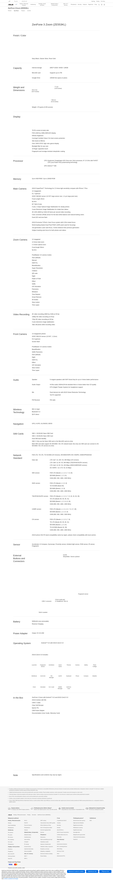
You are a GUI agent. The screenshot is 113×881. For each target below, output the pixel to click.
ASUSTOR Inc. (60, 830)
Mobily (98, 1)
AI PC (58, 841)
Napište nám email (77, 830)
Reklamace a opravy (78, 827)
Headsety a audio (44, 842)
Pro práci (10, 835)
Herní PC (10, 858)
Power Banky (43, 856)
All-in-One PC (11, 853)
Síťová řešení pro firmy (45, 825)
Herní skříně (27, 839)
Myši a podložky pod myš (46, 839)
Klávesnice (42, 837)
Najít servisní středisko (78, 823)
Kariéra (58, 827)
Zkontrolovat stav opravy (79, 820)
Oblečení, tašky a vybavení (46, 846)
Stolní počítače (11, 856)
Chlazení (26, 842)
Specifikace (16, 10)
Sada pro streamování (45, 844)
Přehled (9, 10)
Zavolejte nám (76, 832)
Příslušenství (11, 827)
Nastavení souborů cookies (76, 871)
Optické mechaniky (28, 849)
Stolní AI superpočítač (45, 830)
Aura (58, 853)
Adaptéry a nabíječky (45, 851)
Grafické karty (27, 837)
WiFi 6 (25, 858)
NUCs (25, 820)
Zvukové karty (27, 846)
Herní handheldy (12, 825)
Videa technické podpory (79, 837)
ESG (91, 820)
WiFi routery (43, 820)
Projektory (10, 851)
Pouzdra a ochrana (44, 849)
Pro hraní (10, 842)
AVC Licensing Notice (62, 846)
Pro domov (10, 832)
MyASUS (75, 839)
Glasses (26, 830)
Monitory (10, 849)
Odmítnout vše (92, 871)
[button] (93, 1)
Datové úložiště (27, 851)
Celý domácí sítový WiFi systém (47, 823)
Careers (59, 823)
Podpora (23, 10)
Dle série (34, 814)
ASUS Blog (59, 849)
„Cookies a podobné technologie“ (11, 878)
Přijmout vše (105, 871)
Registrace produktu (78, 825)
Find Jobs (59, 837)
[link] (10, 4)
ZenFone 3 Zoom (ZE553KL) (18, 8)
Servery (42, 832)
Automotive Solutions (62, 844)
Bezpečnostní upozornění (79, 834)
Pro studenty (11, 839)
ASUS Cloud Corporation (63, 832)
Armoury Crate (60, 851)
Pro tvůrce (10, 837)
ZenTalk (29, 10)
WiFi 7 (25, 856)
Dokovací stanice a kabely (46, 853)
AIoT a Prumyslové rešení (46, 827)
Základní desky (27, 834)
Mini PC (26, 823)
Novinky (59, 825)
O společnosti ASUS (61, 820)
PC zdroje (26, 844)
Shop (95, 4)
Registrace (90, 4)
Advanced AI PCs (61, 856)
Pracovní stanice (28, 825)
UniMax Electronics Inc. (62, 834)
